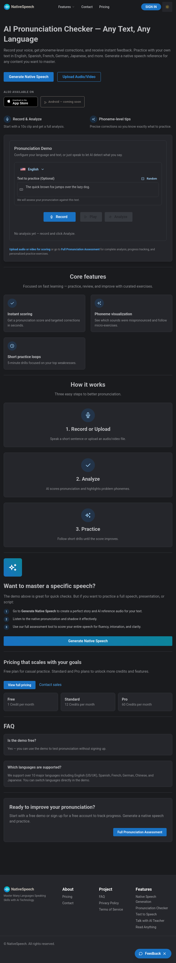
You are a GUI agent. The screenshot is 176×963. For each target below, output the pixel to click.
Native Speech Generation (146, 899)
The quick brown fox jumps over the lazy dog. (88, 189)
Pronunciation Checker (152, 908)
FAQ (102, 896)
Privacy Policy (109, 903)
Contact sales (50, 684)
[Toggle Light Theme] (167, 7)
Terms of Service (111, 909)
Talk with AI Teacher (150, 921)
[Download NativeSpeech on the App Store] (21, 102)
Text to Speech (146, 914)
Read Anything (146, 927)
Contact (87, 7)
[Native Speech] (15, 7)
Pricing (104, 7)
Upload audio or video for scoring (29, 249)
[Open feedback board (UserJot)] (153, 953)
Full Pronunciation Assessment (80, 249)
